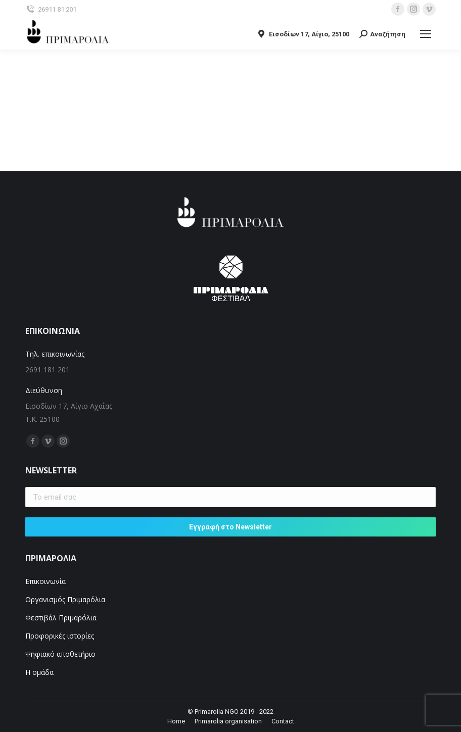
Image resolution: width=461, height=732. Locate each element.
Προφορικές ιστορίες (59, 636)
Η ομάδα (39, 672)
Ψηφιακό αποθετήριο (60, 654)
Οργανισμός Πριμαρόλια (65, 599)
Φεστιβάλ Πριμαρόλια (62, 617)
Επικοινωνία (45, 581)
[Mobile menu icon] (426, 34)
